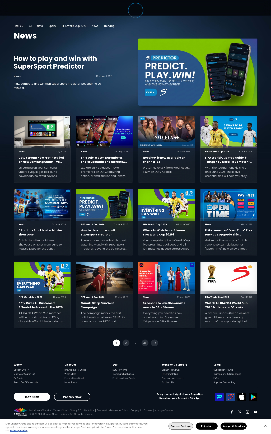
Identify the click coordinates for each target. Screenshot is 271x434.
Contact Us (168, 382)
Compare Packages (123, 373)
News (40, 26)
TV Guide (18, 378)
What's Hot (70, 373)
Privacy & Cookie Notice (82, 410)
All (30, 26)
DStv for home (120, 369)
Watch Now (72, 397)
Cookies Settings (180, 426)
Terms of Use (60, 410)
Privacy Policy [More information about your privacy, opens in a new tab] (18, 430)
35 (145, 343)
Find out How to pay (172, 378)
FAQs (216, 378)
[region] (135, 426)
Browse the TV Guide (75, 369)
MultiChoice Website (40, 410)
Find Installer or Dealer (124, 378)
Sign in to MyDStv (171, 369)
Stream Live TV (21, 369)
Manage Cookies (164, 410)
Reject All (206, 426)
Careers (148, 410)
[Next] (154, 342)
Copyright (135, 410)
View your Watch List (24, 373)
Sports (53, 26)
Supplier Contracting (224, 382)
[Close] (265, 426)
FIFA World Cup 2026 (74, 26)
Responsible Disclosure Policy (112, 410)
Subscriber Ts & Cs (223, 369)
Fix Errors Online (170, 373)
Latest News (70, 382)
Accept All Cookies (233, 426)
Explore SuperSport (74, 378)
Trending (109, 26)
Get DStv (32, 397)
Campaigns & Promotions (227, 373)
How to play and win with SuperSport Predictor (55, 62)
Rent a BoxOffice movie (26, 382)
